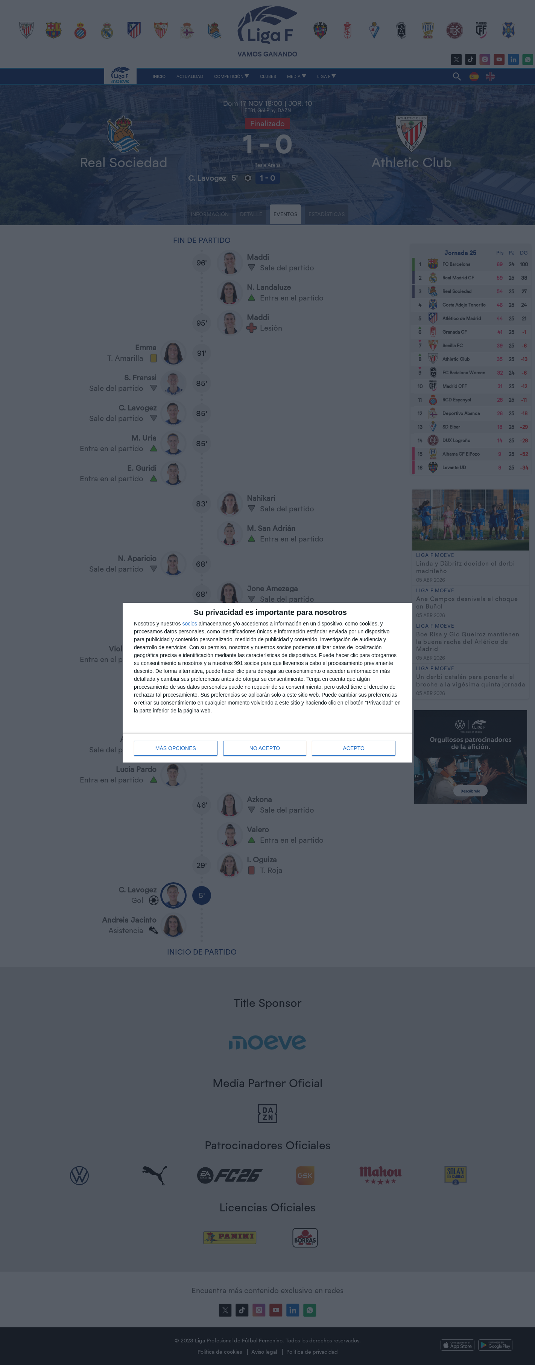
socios (189, 623)
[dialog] (267, 683)
